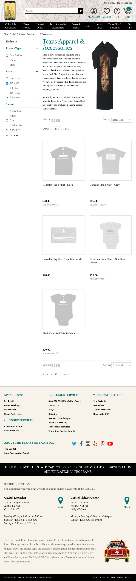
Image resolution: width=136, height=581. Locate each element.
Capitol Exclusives (102, 409)
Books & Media (76, 26)
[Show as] (55, 129)
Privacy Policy (124, 577)
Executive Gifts (11, 430)
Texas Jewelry (26, 26)
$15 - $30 (14, 83)
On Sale (130, 26)
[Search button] (80, 11)
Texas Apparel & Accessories (58, 26)
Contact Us (54, 405)
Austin (13, 115)
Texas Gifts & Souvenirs (115, 26)
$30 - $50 (14, 88)
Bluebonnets (16, 125)
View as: (46, 119)
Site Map (111, 577)
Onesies (13, 60)
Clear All (14, 135)
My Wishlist (10, 409)
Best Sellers (98, 405)
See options (50, 205)
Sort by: (107, 119)
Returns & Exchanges (59, 418)
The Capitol (10, 449)
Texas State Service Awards (62, 431)
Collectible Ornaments (10, 26)
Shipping (53, 414)
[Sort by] (121, 120)
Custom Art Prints (13, 426)
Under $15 (15, 78)
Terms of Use (98, 577)
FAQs (51, 409)
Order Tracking (11, 405)
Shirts (12, 64)
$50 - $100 (15, 92)
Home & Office (40, 26)
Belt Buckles (16, 55)
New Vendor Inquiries (59, 427)
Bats (12, 120)
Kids (88, 26)
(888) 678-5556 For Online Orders (65, 401)
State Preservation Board (16, 453)
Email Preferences (13, 414)
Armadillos (15, 111)
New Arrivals (99, 401)
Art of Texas (99, 26)
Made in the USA (101, 414)
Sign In (127, 2)
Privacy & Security (58, 422)
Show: (45, 129)
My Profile (9, 401)
